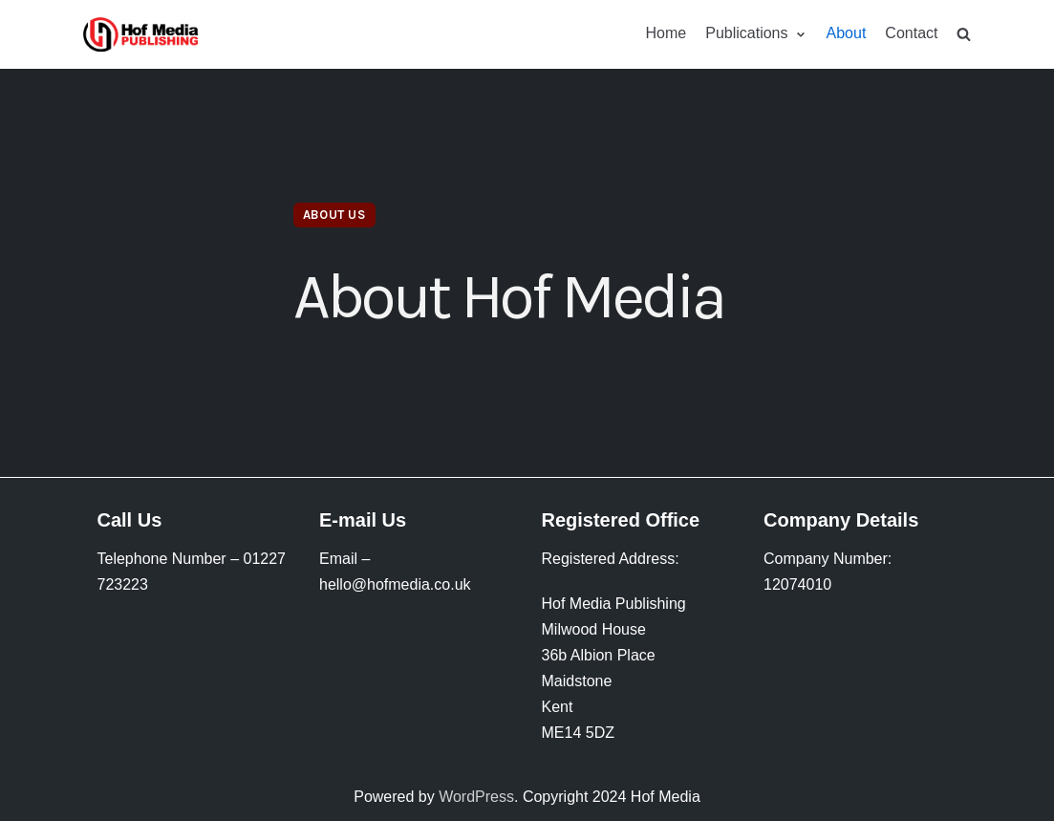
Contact (911, 33)
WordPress (476, 797)
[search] (964, 33)
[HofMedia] (140, 34)
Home (666, 33)
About (847, 33)
